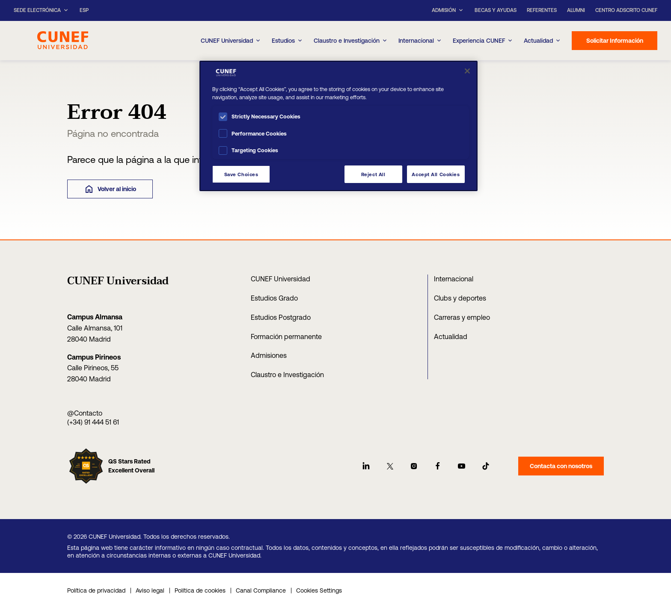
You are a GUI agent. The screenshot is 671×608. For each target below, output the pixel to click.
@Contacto (84, 413)
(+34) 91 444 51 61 (93, 422)
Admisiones (269, 355)
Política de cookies (200, 590)
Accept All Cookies (436, 174)
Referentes (542, 10)
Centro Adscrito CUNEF (626, 10)
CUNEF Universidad (280, 279)
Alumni (576, 10)
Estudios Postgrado (281, 317)
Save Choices (241, 174)
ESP (84, 10)
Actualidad (450, 336)
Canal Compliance (261, 590)
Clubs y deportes (460, 298)
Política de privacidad (96, 590)
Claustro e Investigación (351, 40)
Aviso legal (150, 590)
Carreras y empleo (462, 317)
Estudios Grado (274, 298)
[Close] (467, 71)
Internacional (420, 40)
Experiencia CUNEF (483, 40)
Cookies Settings (319, 590)
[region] (338, 126)
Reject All (373, 174)
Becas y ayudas (496, 10)
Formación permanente (286, 336)
